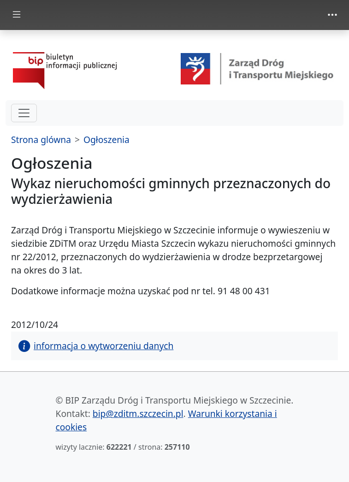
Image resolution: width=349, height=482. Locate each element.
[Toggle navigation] (332, 15)
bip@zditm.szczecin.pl (138, 413)
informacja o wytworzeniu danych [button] (95, 345)
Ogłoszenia (106, 139)
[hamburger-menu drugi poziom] (24, 113)
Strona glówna (41, 139)
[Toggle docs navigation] (16, 15)
